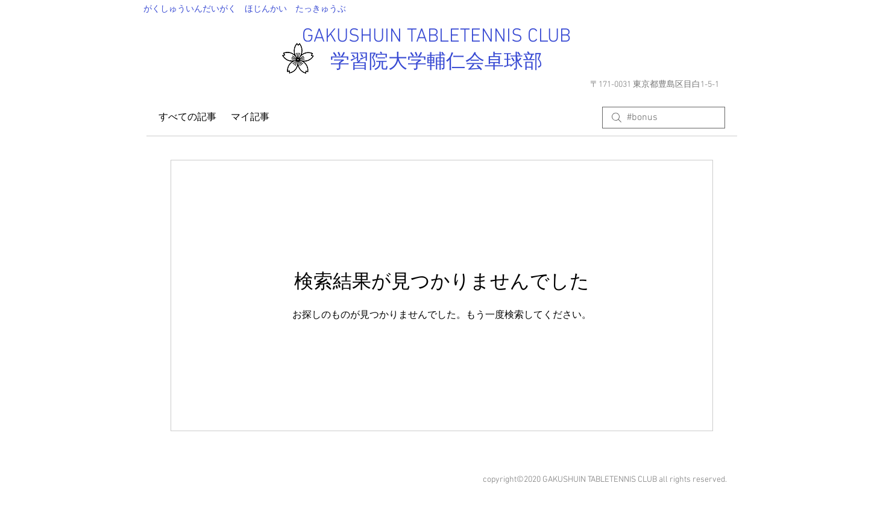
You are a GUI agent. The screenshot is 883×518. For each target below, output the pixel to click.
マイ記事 (250, 118)
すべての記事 (187, 118)
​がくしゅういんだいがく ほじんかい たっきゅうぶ (244, 9)
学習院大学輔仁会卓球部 (436, 62)
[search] (663, 117)
